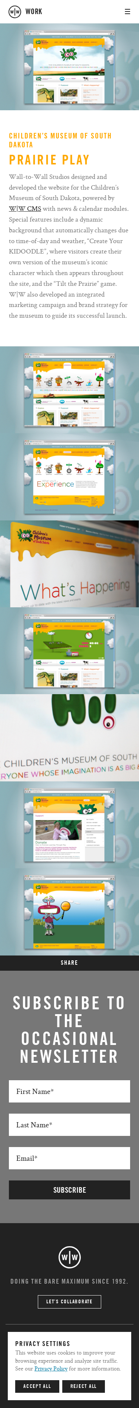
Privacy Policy (50, 1368)
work (34, 12)
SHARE (69, 963)
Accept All (37, 1386)
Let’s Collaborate (69, 1301)
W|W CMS (25, 208)
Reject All (83, 1386)
